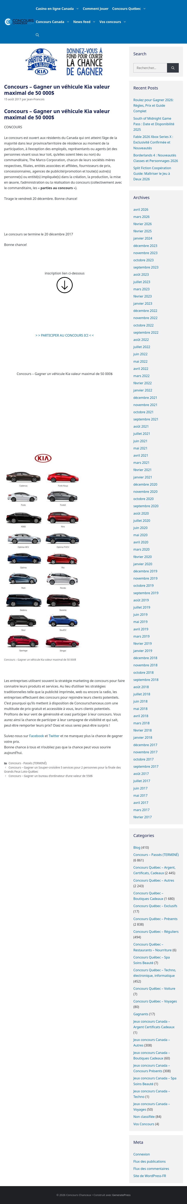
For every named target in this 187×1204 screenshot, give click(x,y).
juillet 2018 (141, 694)
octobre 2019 (143, 585)
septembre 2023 (145, 267)
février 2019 (142, 643)
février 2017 (142, 817)
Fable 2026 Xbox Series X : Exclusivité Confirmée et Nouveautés (153, 142)
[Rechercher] (173, 68)
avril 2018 (140, 716)
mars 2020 (141, 549)
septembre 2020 (145, 506)
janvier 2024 (142, 238)
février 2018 (142, 730)
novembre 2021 (145, 405)
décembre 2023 (145, 245)
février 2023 (142, 296)
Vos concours (113, 21)
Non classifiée (144, 1116)
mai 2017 (140, 795)
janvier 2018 (142, 737)
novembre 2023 (145, 253)
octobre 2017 (143, 759)
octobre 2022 (143, 325)
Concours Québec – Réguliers (156, 931)
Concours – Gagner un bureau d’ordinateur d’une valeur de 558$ (51, 776)
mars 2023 (141, 289)
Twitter (54, 736)
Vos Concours (143, 1124)
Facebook (36, 736)
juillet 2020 (141, 520)
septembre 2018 (145, 679)
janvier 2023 (142, 303)
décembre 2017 (145, 745)
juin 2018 (140, 701)
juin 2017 (140, 788)
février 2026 (142, 224)
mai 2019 (140, 621)
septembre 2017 (145, 766)
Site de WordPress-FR (149, 1176)
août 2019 (141, 600)
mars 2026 (141, 216)
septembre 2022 (145, 332)
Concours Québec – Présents (155, 919)
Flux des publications (149, 1161)
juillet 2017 (141, 781)
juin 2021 (140, 441)
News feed (85, 21)
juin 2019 (140, 614)
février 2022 (142, 383)
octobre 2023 (143, 260)
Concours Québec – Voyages (155, 1001)
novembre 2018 (145, 665)
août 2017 (141, 773)
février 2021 (142, 470)
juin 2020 (140, 528)
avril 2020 (140, 542)
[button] (37, 35)
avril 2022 (140, 368)
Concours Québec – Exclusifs (155, 906)
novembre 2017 (145, 752)
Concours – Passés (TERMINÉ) (156, 854)
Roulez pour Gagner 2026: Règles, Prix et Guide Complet (153, 105)
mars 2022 (141, 376)
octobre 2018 (143, 672)
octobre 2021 (143, 412)
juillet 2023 (141, 282)
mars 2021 (141, 462)
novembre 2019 (145, 578)
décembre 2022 (145, 310)
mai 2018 (140, 708)
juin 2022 (140, 354)
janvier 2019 (142, 650)
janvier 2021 (142, 477)
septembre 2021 (145, 419)
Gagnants (140, 1014)
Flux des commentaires (151, 1168)
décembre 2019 (145, 571)
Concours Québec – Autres (153, 880)
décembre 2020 (145, 484)
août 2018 (141, 687)
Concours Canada (53, 21)
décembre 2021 (145, 397)
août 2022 (141, 339)
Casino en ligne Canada (58, 8)
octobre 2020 (143, 499)
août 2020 (141, 513)
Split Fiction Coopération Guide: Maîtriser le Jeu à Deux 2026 (152, 173)
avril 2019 (140, 629)
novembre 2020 (145, 491)
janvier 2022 (142, 390)
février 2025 (142, 231)
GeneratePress (121, 1195)
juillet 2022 (141, 347)
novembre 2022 (145, 318)
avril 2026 (140, 209)
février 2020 (142, 557)
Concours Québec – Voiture (154, 988)
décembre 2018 (145, 658)
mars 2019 (141, 636)
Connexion (141, 1154)
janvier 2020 (142, 564)
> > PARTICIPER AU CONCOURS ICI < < (65, 335)
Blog (136, 847)
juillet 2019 (141, 607)
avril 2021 (140, 455)
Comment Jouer (96, 8)
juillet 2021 (141, 433)
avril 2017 (140, 802)
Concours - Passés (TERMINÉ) (28, 763)
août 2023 (141, 274)
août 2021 (141, 426)
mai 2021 (140, 448)
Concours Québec (130, 8)
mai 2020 (140, 535)
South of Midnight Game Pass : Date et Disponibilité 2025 (153, 124)
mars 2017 (141, 810)
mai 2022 (140, 361)
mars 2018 (141, 723)
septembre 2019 (145, 593)
